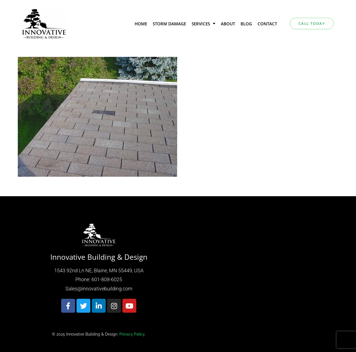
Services (203, 23)
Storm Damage (169, 23)
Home (141, 23)
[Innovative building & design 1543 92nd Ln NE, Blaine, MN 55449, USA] (257, 279)
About (228, 23)
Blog (246, 23)
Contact (267, 23)
